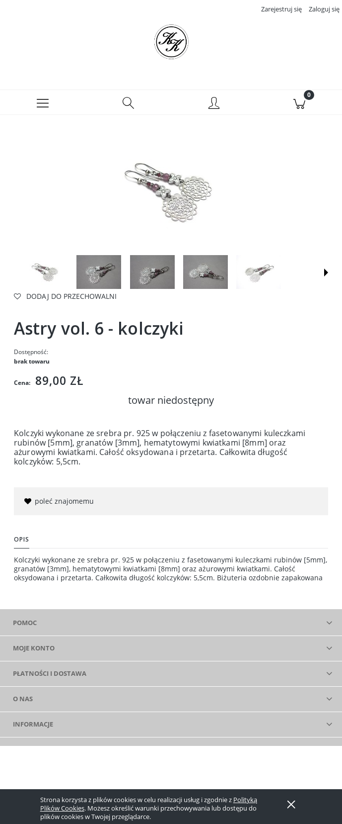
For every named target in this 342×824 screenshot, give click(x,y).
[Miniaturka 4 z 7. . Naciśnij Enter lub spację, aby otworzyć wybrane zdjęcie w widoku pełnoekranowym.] (205, 272)
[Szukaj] (128, 102)
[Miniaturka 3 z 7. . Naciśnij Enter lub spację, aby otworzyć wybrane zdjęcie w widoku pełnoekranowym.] (152, 272)
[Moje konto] (214, 104)
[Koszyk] (299, 102)
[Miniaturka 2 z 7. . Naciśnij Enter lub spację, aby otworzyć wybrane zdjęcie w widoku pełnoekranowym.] (98, 272)
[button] (42, 102)
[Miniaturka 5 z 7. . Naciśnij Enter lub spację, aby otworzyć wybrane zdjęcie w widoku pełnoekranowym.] (258, 272)
